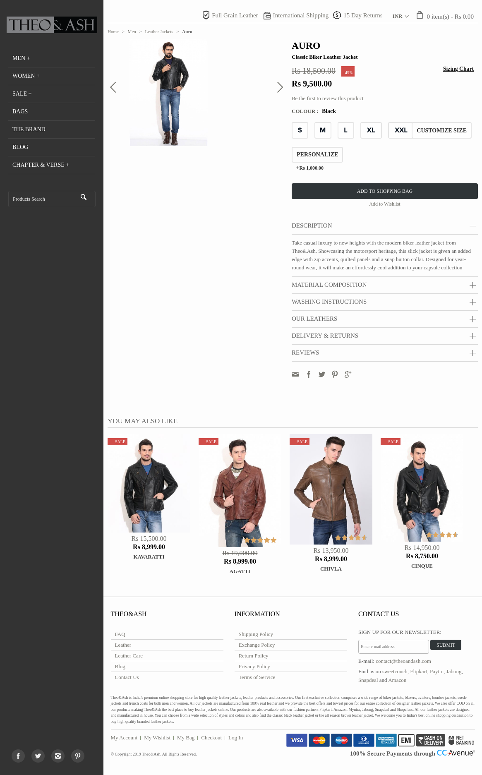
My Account (124, 737)
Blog (120, 666)
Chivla (331, 569)
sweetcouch (395, 671)
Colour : (306, 111)
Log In (235, 737)
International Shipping (301, 15)
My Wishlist (157, 737)
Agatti (240, 571)
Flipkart (418, 671)
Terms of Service (257, 677)
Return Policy (254, 656)
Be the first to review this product (327, 98)
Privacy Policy (254, 666)
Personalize (317, 154)
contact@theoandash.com (403, 661)
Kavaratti (148, 557)
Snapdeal (368, 680)
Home (113, 31)
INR (398, 16)
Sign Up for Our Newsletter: (399, 632)
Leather (123, 645)
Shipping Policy (256, 634)
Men (132, 31)
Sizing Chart (458, 69)
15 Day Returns (362, 15)
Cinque (422, 566)
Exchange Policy (257, 645)
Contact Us (127, 677)
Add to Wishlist (384, 204)
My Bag (185, 737)
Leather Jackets (159, 31)
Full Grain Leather (235, 15)
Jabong (454, 671)
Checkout (211, 737)
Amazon (397, 680)
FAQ (120, 634)
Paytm (437, 671)
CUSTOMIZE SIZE (442, 130)
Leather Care (129, 656)
